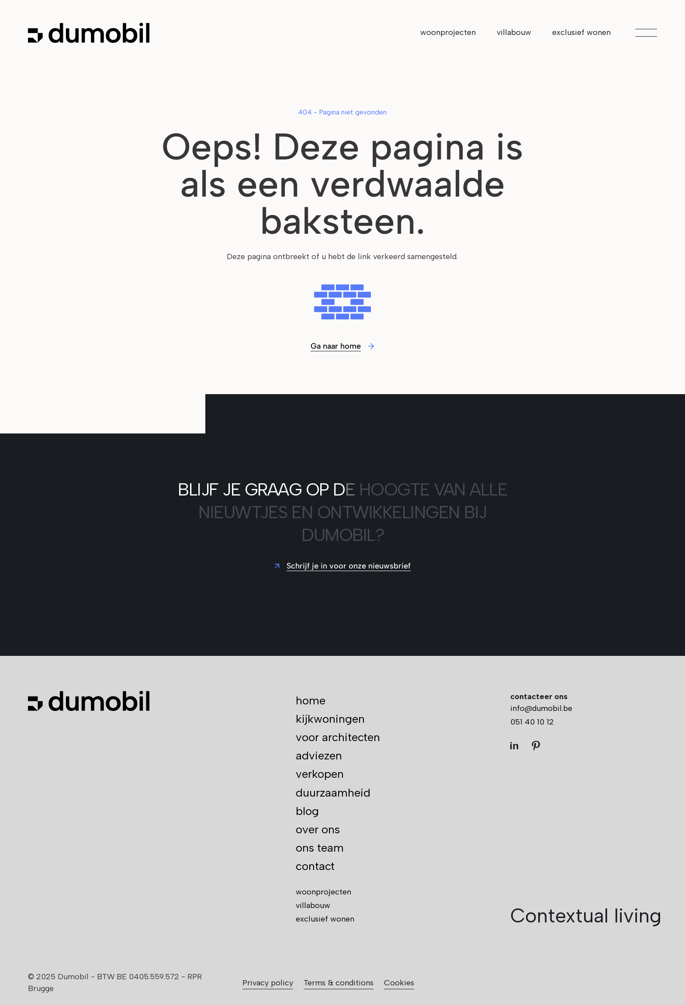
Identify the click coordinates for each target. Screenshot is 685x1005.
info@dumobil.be (541, 708)
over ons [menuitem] (318, 829)
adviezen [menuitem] (319, 755)
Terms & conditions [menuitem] (339, 983)
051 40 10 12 (532, 722)
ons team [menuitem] (320, 848)
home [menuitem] (310, 700)
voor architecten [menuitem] (338, 737)
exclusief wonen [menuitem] (581, 32)
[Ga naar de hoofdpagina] (88, 33)
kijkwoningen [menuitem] (330, 719)
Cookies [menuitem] (399, 983)
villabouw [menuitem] (514, 32)
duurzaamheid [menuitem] (333, 793)
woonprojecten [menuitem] (448, 32)
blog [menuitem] (307, 811)
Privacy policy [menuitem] (267, 983)
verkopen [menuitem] (320, 774)
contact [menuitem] (315, 866)
